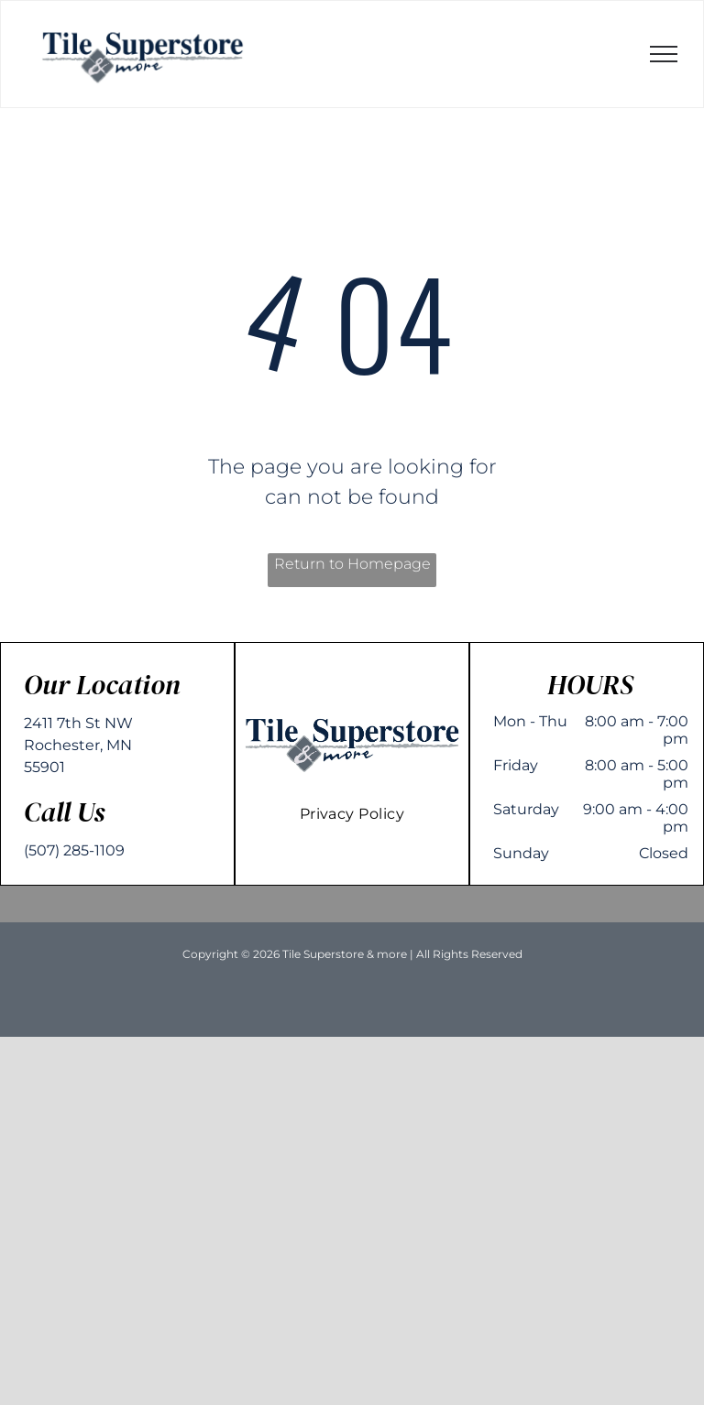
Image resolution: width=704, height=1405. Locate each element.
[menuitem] (352, 814)
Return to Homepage (352, 563)
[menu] (664, 54)
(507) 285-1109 (74, 850)
